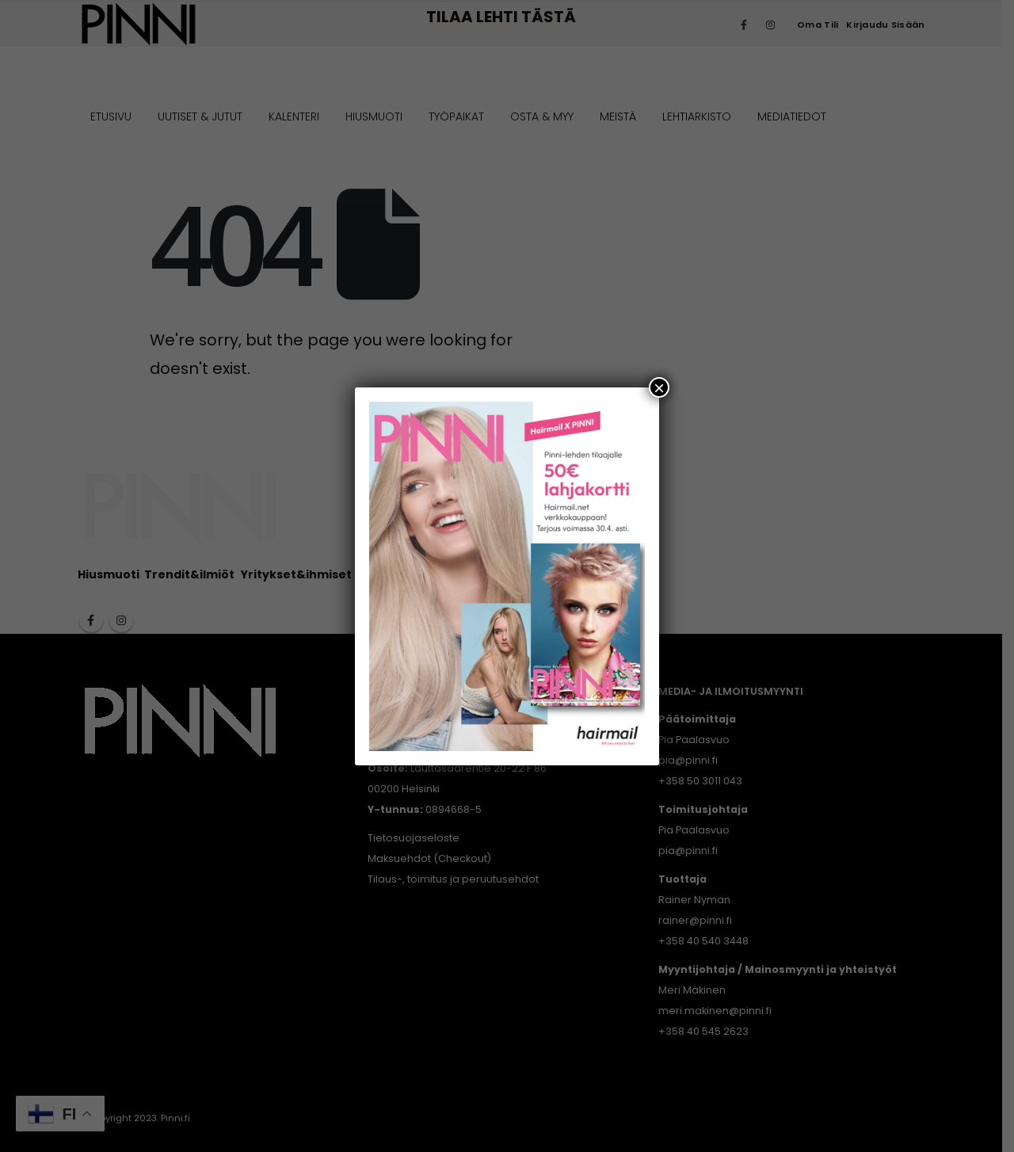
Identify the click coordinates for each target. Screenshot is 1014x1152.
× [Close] (659, 387)
